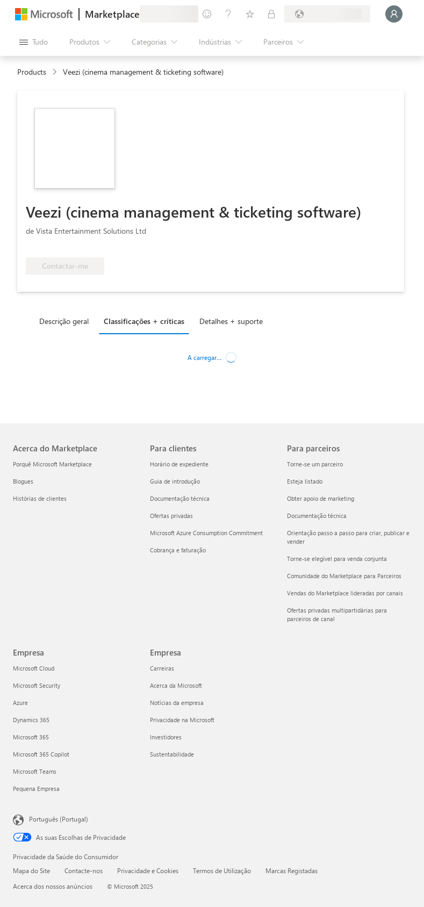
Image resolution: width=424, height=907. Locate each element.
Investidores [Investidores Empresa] (166, 737)
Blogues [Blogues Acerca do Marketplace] (23, 481)
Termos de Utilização (222, 870)
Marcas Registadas (291, 870)
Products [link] (31, 72)
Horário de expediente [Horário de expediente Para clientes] (179, 464)
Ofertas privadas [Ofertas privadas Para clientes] (171, 516)
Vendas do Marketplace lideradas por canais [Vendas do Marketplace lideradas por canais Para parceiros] (345, 593)
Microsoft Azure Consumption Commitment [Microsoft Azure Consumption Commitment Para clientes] (206, 533)
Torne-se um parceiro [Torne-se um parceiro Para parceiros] (315, 464)
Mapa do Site (31, 870)
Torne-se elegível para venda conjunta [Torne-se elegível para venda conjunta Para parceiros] (337, 559)
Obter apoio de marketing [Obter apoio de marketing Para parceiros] (320, 498)
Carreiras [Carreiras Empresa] (162, 668)
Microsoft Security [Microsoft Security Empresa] (36, 685)
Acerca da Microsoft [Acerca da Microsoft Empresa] (176, 685)
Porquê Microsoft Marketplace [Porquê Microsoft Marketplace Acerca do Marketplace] (52, 464)
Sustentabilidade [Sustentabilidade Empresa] (172, 754)
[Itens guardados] (249, 14)
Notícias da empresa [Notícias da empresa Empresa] (177, 703)
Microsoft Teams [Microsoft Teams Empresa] (34, 771)
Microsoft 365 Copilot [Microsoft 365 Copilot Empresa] (41, 754)
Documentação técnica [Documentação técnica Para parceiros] (317, 516)
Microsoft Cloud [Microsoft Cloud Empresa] (33, 668)
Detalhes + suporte (231, 321)
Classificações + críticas (144, 321)
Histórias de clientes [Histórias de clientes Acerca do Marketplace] (40, 498)
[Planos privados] (271, 14)
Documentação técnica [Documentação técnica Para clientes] (180, 498)
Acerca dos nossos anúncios (52, 886)
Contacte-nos (83, 870)
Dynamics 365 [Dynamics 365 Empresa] (31, 720)
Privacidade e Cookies (147, 870)
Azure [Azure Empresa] (20, 703)
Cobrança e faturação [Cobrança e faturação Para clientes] (178, 550)
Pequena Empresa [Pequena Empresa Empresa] (36, 788)
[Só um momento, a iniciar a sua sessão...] (394, 14)
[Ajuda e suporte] (228, 14)
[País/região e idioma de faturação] (327, 14)
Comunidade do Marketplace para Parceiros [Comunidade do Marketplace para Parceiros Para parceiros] (344, 576)
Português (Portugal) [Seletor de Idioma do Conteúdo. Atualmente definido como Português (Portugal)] (58, 819)
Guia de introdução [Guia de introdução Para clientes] (175, 481)
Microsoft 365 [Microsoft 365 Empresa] (31, 737)
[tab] (66, 321)
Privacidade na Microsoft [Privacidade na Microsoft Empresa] (182, 720)
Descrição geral (64, 321)
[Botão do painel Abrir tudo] (33, 42)
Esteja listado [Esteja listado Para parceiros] (304, 481)
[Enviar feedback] (206, 14)
